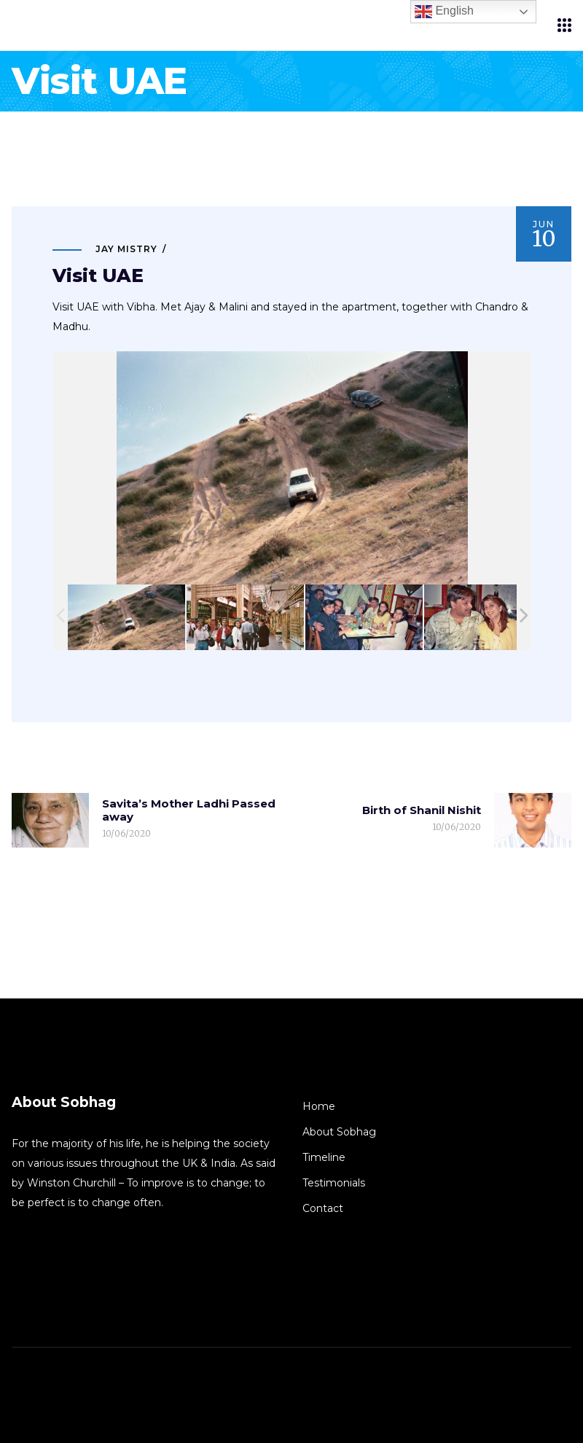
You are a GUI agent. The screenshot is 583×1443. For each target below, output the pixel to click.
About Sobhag (339, 1131)
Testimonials (333, 1182)
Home (318, 1106)
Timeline (323, 1157)
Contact (322, 1208)
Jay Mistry (126, 248)
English (444, 11)
